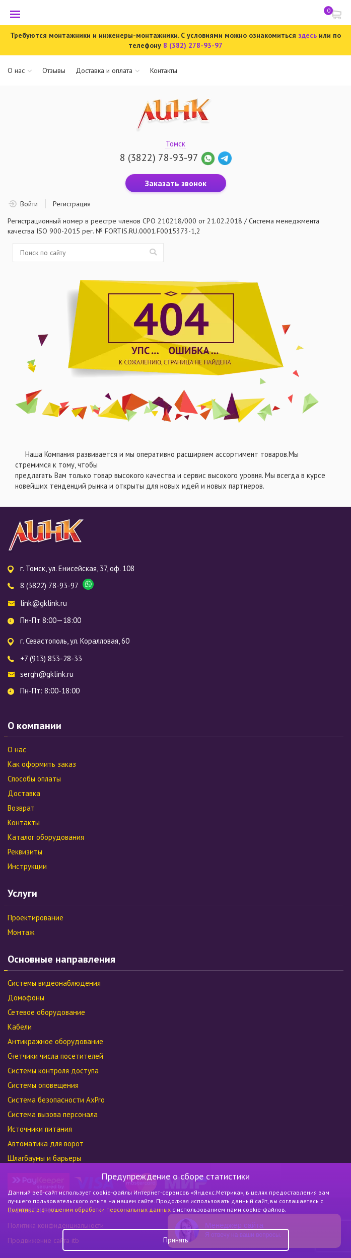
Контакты (163, 70)
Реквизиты (25, 851)
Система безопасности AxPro (56, 1100)
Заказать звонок (175, 183)
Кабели (20, 1027)
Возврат (21, 808)
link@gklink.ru (43, 603)
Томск (175, 143)
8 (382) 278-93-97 (193, 45)
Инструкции (27, 866)
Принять (175, 1239)
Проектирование (35, 917)
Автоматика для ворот (46, 1143)
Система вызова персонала (53, 1114)
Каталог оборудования (46, 837)
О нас (16, 70)
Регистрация (72, 203)
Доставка (24, 793)
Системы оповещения (43, 1085)
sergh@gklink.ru (47, 674)
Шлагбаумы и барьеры (44, 1158)
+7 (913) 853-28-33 (51, 658)
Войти (29, 203)
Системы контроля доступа (53, 1070)
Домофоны (26, 997)
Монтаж (21, 932)
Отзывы (53, 70)
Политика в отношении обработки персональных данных (90, 1209)
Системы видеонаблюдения (54, 983)
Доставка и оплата (104, 70)
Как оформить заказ (42, 764)
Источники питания (40, 1129)
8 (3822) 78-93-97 (159, 157)
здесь (307, 35)
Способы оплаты (34, 778)
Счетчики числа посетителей (55, 1056)
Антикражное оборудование (55, 1041)
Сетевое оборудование (46, 1012)
